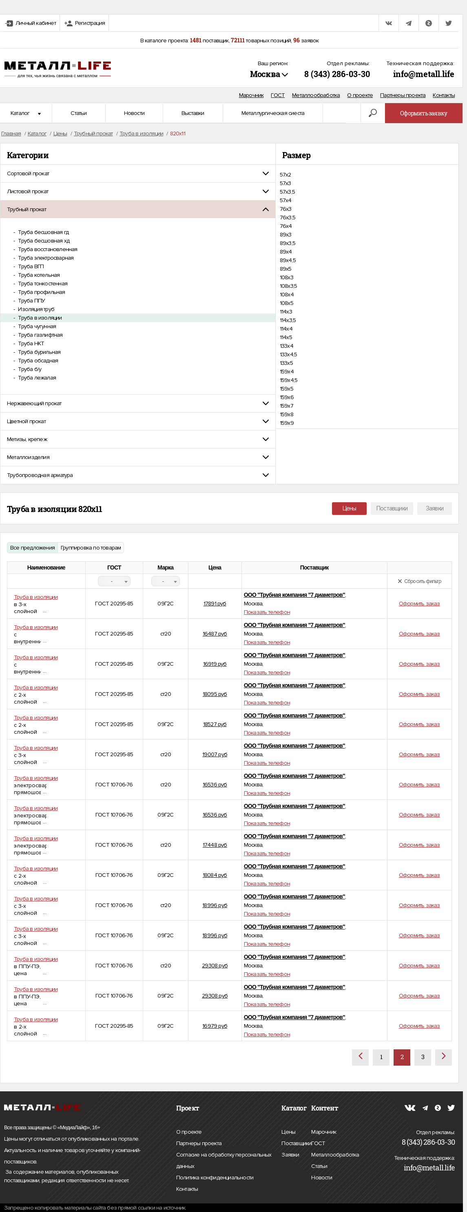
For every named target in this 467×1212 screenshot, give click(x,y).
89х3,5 (287, 243)
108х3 (286, 277)
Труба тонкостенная (42, 283)
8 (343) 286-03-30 (337, 73)
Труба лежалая (36, 377)
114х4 (286, 328)
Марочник (251, 95)
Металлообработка (316, 95)
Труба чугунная (36, 326)
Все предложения (32, 547)
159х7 (286, 405)
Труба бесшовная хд (43, 240)
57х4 (286, 200)
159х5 (286, 388)
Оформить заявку (423, 113)
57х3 (285, 183)
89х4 (286, 251)
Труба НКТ (30, 343)
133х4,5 (288, 354)
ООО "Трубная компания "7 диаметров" (294, 595)
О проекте (360, 95)
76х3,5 (287, 217)
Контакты (444, 95)
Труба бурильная (38, 352)
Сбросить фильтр (419, 581)
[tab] (137, 173)
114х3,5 (288, 320)
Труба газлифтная (39, 334)
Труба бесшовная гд (43, 232)
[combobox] (114, 581)
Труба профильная (41, 292)
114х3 (286, 311)
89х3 (286, 234)
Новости (134, 113)
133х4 (286, 345)
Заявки (434, 508)
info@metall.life (423, 73)
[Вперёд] (443, 1057)
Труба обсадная (37, 360)
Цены (349, 508)
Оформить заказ (419, 603)
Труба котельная (38, 275)
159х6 (287, 397)
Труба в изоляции (39, 317)
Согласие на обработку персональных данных (224, 1161)
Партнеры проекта (402, 95)
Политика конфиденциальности (214, 1177)
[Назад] (360, 1057)
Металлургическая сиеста (273, 113)
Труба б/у (29, 369)
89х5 (286, 268)
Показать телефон (267, 612)
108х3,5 (288, 286)
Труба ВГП (30, 266)
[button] (137, 173)
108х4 (287, 294)
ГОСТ (278, 95)
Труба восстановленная (47, 249)
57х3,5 (287, 191)
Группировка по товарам (91, 547)
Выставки (192, 113)
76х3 (286, 208)
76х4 (286, 226)
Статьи (78, 113)
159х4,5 (288, 380)
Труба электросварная (45, 257)
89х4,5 (288, 260)
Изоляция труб (35, 309)
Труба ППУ (31, 300)
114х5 (286, 337)
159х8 (286, 414)
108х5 (286, 303)
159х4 (287, 371)
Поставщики (391, 508)
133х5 (286, 363)
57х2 (285, 174)
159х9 (287, 422)
